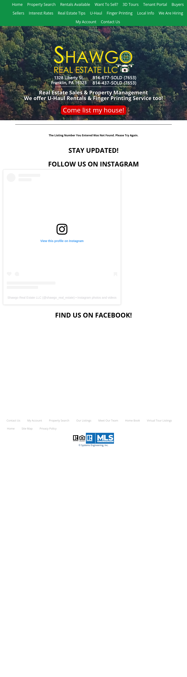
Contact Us (110, 21)
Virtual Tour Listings (159, 420)
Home (17, 4)
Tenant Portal (155, 4)
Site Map (27, 428)
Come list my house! (93, 109)
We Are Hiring (171, 13)
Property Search (41, 4)
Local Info (145, 13)
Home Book (132, 420)
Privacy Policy (48, 428)
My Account (86, 21)
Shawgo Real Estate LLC (24, 297)
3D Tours (131, 4)
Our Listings (83, 420)
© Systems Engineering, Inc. (94, 445)
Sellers (18, 13)
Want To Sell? (106, 4)
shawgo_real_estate (59, 297)
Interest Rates (41, 13)
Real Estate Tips (71, 13)
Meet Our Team (108, 420)
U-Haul (96, 13)
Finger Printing (120, 13)
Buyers (178, 4)
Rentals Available (75, 4)
